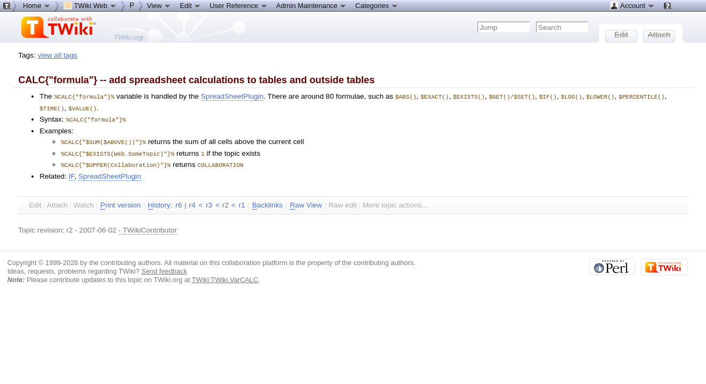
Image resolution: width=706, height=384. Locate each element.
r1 (241, 202)
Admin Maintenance (311, 5)
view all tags (57, 55)
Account (632, 5)
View (159, 5)
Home (37, 5)
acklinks (267, 202)
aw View (306, 202)
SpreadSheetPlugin (232, 96)
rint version (120, 202)
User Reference (239, 5)
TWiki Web (90, 5)
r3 (209, 202)
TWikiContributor (150, 227)
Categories (376, 5)
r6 (178, 202)
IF (72, 173)
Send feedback (164, 268)
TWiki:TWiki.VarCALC (225, 277)
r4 (192, 202)
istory (159, 202)
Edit (190, 5)
